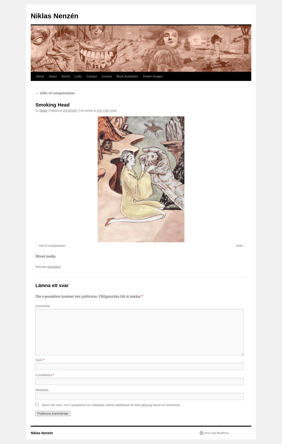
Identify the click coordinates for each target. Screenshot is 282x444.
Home (40, 76)
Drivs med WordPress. (216, 433)
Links (78, 76)
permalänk (54, 267)
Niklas (43, 110)
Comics (107, 76)
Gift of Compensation (52, 245)
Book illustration (127, 76)
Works (65, 76)
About (53, 76)
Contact (92, 76)
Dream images (153, 76)
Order (239, 245)
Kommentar (42, 306)
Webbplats (42, 390)
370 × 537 (103, 110)
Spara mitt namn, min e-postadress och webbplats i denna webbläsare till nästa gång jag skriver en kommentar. (111, 405)
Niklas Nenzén (54, 16)
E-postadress (44, 375)
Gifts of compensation (55, 93)
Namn (40, 360)
